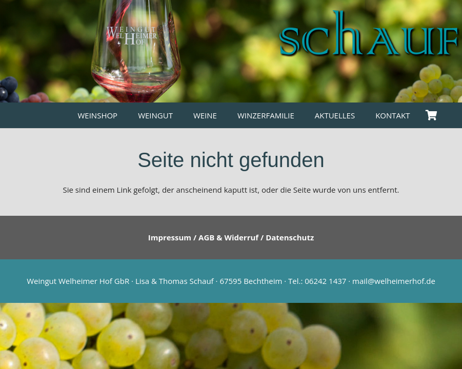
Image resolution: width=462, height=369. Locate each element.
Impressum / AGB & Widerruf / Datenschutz (231, 237)
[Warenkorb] (431, 115)
